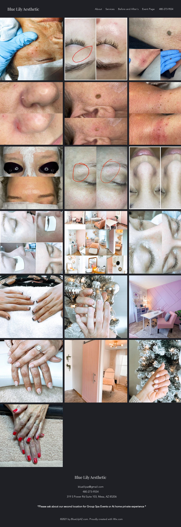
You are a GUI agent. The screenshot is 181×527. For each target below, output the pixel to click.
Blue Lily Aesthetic (23, 9)
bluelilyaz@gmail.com (91, 486)
